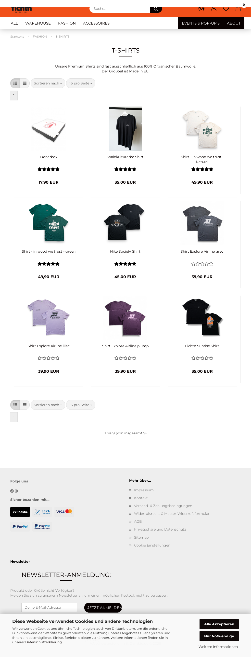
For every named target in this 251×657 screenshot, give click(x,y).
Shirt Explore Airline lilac (49, 346)
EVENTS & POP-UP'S (201, 23)
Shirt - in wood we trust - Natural (202, 159)
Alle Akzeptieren (219, 624)
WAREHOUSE (38, 23)
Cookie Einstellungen (152, 545)
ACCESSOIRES (96, 23)
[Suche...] (156, 8)
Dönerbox (48, 157)
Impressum (144, 490)
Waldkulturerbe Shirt (125, 157)
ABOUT (234, 23)
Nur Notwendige (219, 636)
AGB (138, 521)
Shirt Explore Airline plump (125, 346)
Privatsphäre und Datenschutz (160, 529)
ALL (14, 23)
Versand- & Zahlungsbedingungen (163, 506)
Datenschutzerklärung (43, 642)
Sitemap (141, 537)
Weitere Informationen (218, 646)
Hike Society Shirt (125, 251)
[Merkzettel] (226, 8)
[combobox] (48, 83)
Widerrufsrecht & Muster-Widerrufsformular (172, 513)
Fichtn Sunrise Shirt (202, 346)
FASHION (67, 23)
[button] (201, 8)
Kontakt (141, 498)
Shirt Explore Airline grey (202, 251)
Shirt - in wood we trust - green (48, 251)
